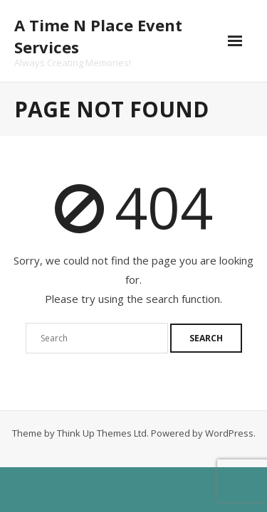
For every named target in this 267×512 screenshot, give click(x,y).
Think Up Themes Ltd (102, 433)
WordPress (229, 433)
